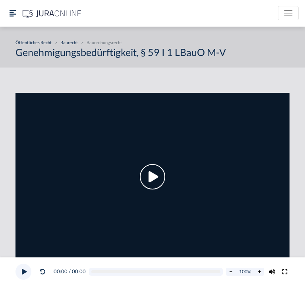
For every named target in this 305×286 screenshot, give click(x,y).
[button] (44, 272)
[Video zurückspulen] (42, 272)
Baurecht (69, 42)
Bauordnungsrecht (104, 42)
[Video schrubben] (156, 272)
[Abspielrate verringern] (231, 272)
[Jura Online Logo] (52, 13)
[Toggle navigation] (288, 13)
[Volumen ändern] (272, 272)
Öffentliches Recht (33, 42)
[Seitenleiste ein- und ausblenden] (12, 13)
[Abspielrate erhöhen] (259, 272)
